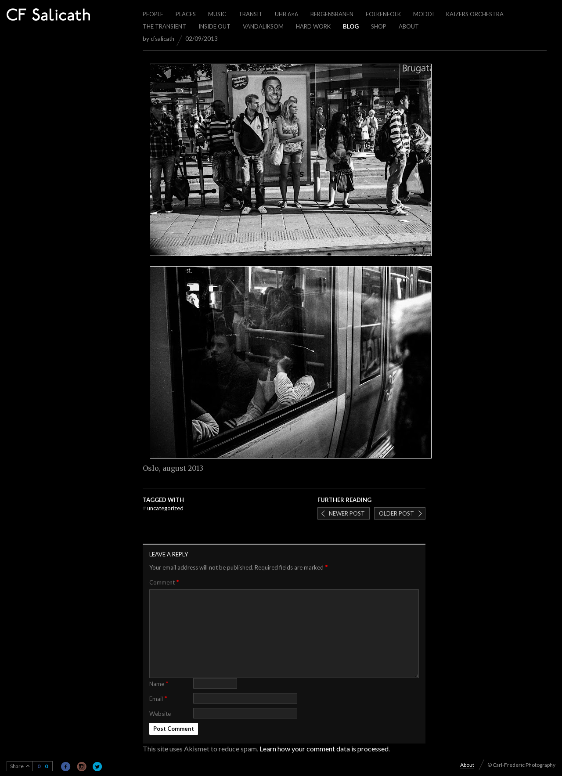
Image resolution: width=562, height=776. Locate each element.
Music (217, 14)
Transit (250, 14)
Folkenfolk (383, 14)
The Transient (164, 26)
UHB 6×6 (286, 14)
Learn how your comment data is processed (324, 748)
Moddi (423, 14)
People (153, 14)
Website (160, 713)
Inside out (214, 26)
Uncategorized (163, 508)
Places (186, 14)
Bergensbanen (331, 14)
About (409, 26)
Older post (396, 513)
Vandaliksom (263, 26)
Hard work (313, 26)
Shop (378, 26)
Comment (164, 582)
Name (159, 683)
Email (158, 698)
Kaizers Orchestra (475, 14)
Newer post (347, 513)
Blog (351, 26)
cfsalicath (162, 38)
